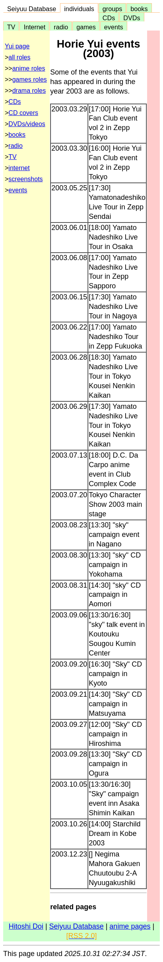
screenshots (25, 179)
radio (61, 27)
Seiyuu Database (32, 8)
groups (112, 8)
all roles (19, 57)
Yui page (17, 46)
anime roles (28, 68)
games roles (29, 79)
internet (18, 168)
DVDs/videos (26, 124)
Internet (34, 27)
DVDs (132, 17)
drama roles (29, 90)
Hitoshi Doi (26, 926)
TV (11, 27)
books (139, 8)
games (86, 27)
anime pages (129, 926)
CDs (108, 17)
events (114, 27)
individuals (79, 8)
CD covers (23, 112)
